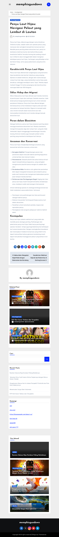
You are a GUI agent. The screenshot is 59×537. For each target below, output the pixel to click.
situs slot (12, 410)
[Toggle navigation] (9, 4)
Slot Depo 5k (13, 418)
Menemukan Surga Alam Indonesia (20, 389)
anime (14, 452)
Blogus (34, 534)
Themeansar (42, 534)
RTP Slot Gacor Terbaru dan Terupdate (25, 320)
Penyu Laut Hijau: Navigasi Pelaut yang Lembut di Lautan (26, 28)
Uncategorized (15, 20)
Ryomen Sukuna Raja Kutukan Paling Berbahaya (25, 373)
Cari (11, 353)
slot (11, 406)
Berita (15, 506)
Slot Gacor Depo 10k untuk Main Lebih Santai (28, 338)
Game (14, 486)
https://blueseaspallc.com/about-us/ (21, 414)
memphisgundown (29, 4)
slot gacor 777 (14, 427)
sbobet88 (12, 423)
